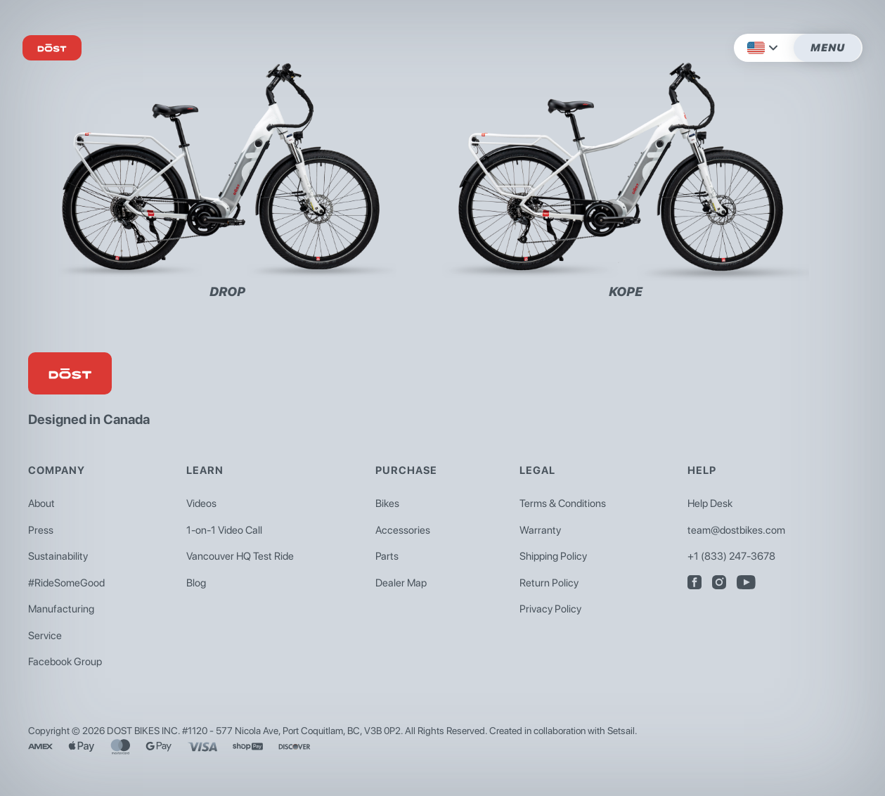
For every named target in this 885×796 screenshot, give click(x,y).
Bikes (387, 503)
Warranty (540, 530)
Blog (196, 583)
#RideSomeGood (66, 583)
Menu (827, 47)
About (41, 503)
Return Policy (549, 583)
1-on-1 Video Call (224, 530)
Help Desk (709, 503)
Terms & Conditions (562, 503)
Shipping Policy (553, 556)
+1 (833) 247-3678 (731, 556)
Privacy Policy (550, 609)
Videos (201, 503)
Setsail (621, 730)
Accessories (402, 530)
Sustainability (58, 556)
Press (40, 530)
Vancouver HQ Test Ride (240, 556)
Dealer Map (401, 583)
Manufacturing (61, 609)
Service (45, 635)
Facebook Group (65, 661)
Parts (387, 556)
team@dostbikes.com (736, 530)
